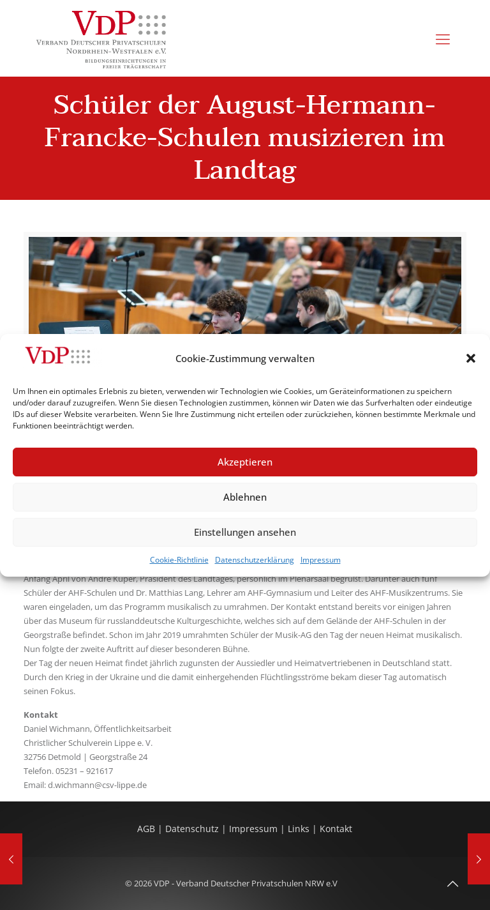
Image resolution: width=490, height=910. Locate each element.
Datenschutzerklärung (254, 559)
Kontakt (336, 829)
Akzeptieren (245, 461)
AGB (147, 829)
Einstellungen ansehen (245, 532)
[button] (470, 358)
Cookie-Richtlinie (179, 559)
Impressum (321, 559)
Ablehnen (245, 496)
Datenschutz (193, 829)
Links (298, 829)
